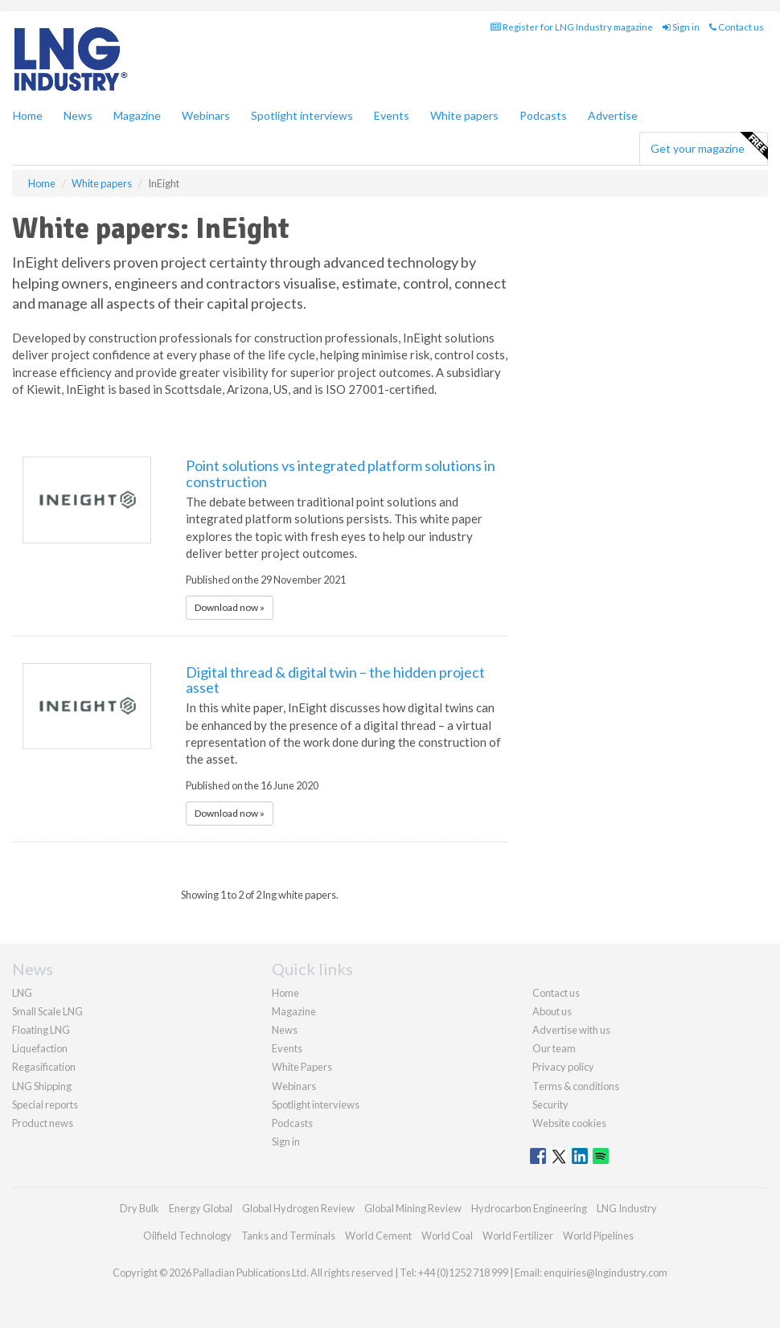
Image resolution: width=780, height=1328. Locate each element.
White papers (464, 115)
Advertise (613, 115)
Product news (42, 1123)
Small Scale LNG (47, 1011)
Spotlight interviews (302, 115)
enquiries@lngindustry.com (605, 1272)
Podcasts (543, 115)
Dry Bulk (139, 1208)
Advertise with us (571, 1029)
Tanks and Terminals (288, 1235)
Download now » (230, 607)
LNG (22, 992)
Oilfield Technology (187, 1235)
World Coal (447, 1235)
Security (550, 1104)
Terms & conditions (575, 1086)
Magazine (137, 115)
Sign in (681, 27)
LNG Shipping (42, 1086)
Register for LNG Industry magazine (572, 27)
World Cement (378, 1235)
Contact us (736, 27)
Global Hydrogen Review (298, 1208)
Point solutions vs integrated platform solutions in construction (340, 473)
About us (552, 1011)
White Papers (302, 1066)
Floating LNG (41, 1029)
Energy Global (200, 1208)
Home (28, 115)
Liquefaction (40, 1048)
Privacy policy (563, 1066)
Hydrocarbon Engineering (529, 1208)
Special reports (45, 1104)
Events (391, 115)
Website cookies (569, 1123)
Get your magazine (709, 146)
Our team (554, 1048)
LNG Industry (627, 1208)
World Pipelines (598, 1235)
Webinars (206, 115)
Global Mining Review (413, 1208)
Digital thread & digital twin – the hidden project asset (335, 680)
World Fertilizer (517, 1235)
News (285, 1029)
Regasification (44, 1066)
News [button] (78, 115)
